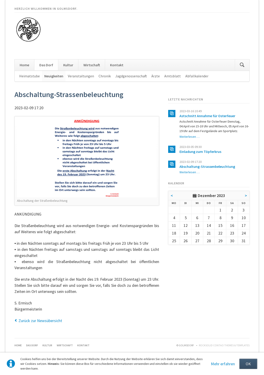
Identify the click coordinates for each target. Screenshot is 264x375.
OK (248, 363)
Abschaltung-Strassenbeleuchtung (207, 166)
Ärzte (155, 76)
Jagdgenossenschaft (131, 76)
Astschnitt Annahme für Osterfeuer (207, 116)
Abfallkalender (196, 76)
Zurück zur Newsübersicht (40, 320)
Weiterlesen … (189, 137)
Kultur (68, 65)
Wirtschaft (91, 65)
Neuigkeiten (53, 76)
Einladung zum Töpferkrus (200, 151)
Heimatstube (29, 76)
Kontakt (116, 65)
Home (24, 65)
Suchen (242, 64)
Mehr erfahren (223, 363)
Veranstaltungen (81, 76)
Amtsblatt (172, 76)
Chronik (105, 76)
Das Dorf (46, 65)
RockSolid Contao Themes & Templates (224, 345)
